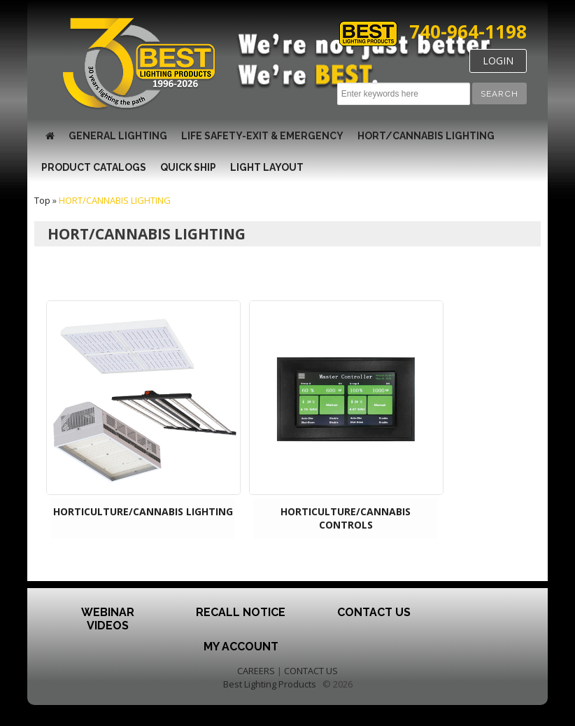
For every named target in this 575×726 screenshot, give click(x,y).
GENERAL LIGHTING (118, 135)
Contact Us (374, 612)
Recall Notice (240, 612)
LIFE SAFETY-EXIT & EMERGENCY (262, 135)
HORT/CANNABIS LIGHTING (426, 135)
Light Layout (267, 167)
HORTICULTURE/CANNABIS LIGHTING (143, 511)
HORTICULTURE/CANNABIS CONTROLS (346, 518)
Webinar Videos (107, 619)
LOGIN (498, 60)
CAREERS (256, 670)
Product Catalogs (93, 167)
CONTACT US (311, 670)
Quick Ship (188, 167)
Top (42, 200)
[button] (499, 93)
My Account (241, 646)
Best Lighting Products (269, 684)
